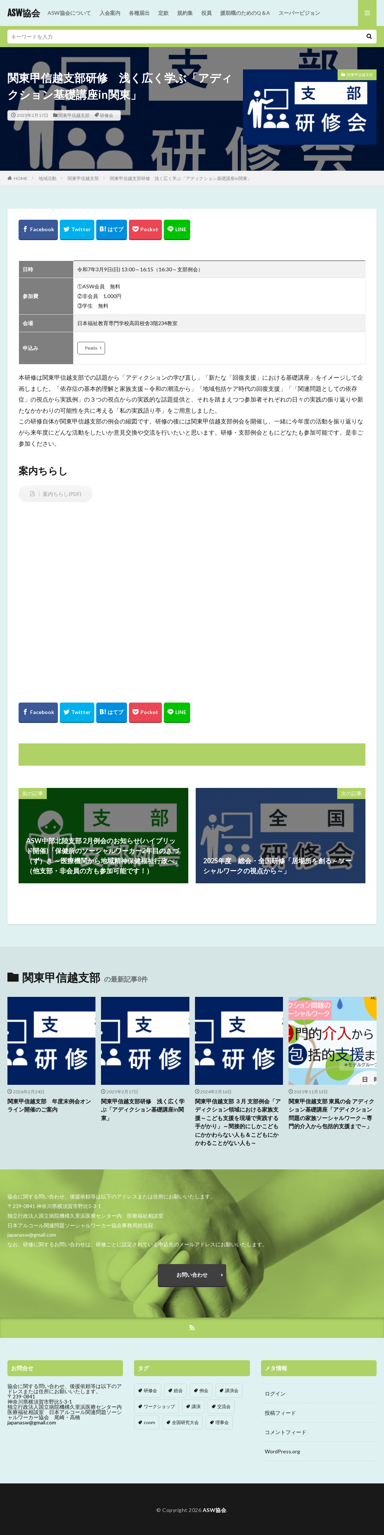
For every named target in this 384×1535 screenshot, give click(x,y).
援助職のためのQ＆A (245, 13)
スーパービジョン (299, 13)
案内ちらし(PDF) (62, 494)
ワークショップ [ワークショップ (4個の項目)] (159, 1406)
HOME (20, 178)
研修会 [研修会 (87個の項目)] (150, 1390)
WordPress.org (282, 1451)
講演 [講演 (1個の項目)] (196, 1406)
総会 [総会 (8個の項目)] (178, 1390)
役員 (206, 13)
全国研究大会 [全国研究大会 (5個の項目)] (185, 1422)
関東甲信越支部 (74, 115)
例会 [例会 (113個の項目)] (203, 1390)
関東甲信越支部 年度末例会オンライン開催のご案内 (49, 1105)
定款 (163, 13)
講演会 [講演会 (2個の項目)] (231, 1390)
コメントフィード (285, 1432)
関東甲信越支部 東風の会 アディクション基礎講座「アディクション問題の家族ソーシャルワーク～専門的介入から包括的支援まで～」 (331, 1114)
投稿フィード (280, 1413)
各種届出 (139, 13)
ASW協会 (23, 13)
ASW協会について (69, 13)
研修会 (106, 115)
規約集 (185, 13)
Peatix (91, 348)
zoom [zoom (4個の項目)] (149, 1422)
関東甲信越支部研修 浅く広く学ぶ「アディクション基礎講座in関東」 (181, 178)
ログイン (275, 1393)
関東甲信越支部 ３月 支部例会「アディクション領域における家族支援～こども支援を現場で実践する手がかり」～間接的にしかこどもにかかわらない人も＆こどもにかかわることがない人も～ (238, 1122)
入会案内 (110, 13)
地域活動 (47, 178)
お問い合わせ (192, 1274)
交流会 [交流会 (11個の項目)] (224, 1406)
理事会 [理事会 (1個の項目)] (222, 1422)
